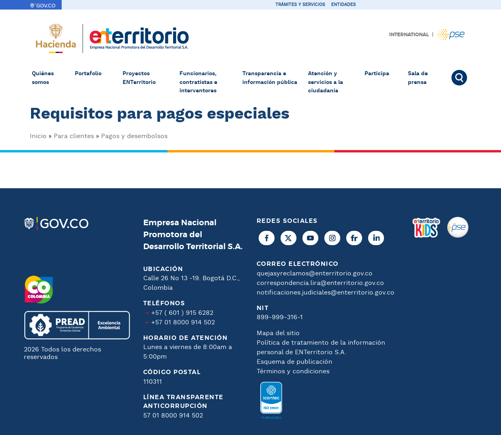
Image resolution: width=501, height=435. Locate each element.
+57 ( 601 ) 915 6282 (182, 313)
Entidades (343, 5)
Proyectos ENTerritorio (139, 78)
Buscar (460, 78)
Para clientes (74, 136)
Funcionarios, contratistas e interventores (198, 82)
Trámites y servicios (300, 5)
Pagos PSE (450, 34)
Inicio (38, 136)
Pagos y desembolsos (134, 136)
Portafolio (88, 73)
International (409, 34)
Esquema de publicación (294, 362)
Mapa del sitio (278, 333)
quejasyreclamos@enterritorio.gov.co (314, 273)
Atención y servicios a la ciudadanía (325, 82)
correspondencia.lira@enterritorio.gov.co (320, 283)
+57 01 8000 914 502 (183, 322)
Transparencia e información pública (269, 78)
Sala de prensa (418, 78)
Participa (377, 73)
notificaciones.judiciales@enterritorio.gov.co (325, 293)
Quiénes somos (43, 78)
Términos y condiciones (293, 371)
